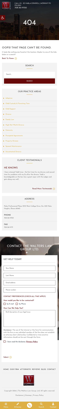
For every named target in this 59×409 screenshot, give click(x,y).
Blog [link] (43, 369)
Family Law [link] (10, 119)
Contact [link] (51, 369)
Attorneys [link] (25, 369)
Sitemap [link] (28, 395)
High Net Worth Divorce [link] (15, 125)
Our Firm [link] (14, 369)
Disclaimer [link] (19, 395)
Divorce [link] (8, 114)
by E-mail (10, 304)
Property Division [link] (12, 141)
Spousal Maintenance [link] (14, 146)
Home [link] (6, 369)
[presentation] (19, 349)
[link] (2, 17)
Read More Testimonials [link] (42, 189)
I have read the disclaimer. (22, 341)
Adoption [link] (9, 98)
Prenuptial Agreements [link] (14, 136)
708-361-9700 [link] (21, 8)
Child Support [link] (11, 109)
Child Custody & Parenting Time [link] (18, 103)
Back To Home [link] (8, 58)
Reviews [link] (36, 369)
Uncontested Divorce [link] (13, 152)
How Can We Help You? (13, 308)
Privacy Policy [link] (32, 342)
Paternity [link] (9, 130)
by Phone (22, 304)
